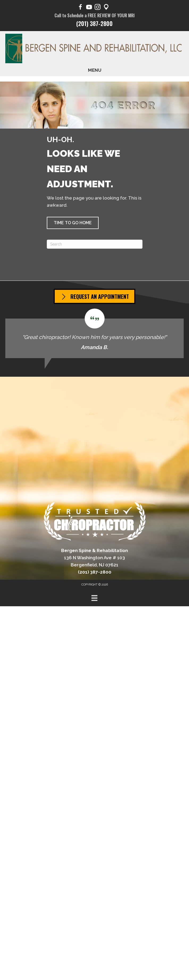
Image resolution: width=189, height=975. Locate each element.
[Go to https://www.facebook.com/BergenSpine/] (80, 8)
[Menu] (94, 598)
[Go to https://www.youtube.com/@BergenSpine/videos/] (89, 8)
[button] (73, 223)
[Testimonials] (94, 333)
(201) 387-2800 (94, 23)
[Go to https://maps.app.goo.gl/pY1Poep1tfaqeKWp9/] (106, 8)
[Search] (94, 244)
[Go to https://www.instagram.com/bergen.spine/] (97, 8)
